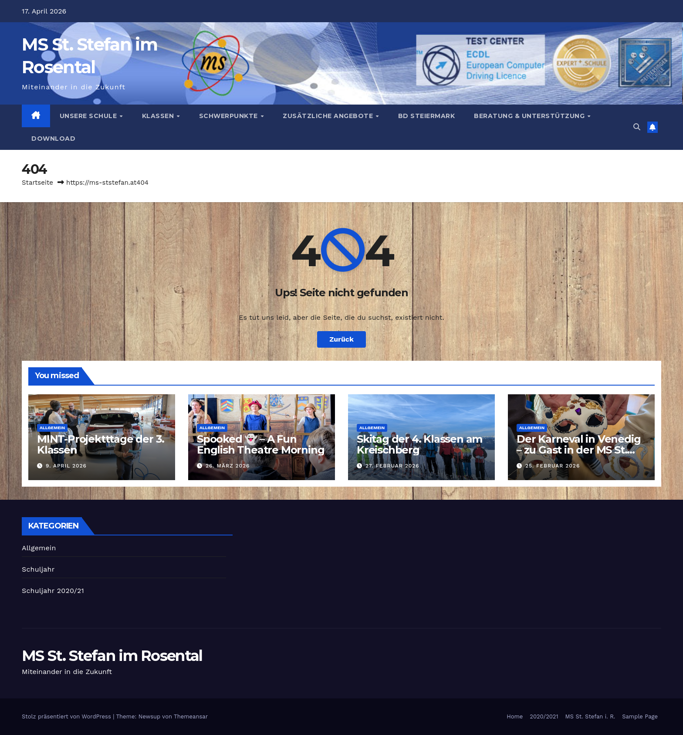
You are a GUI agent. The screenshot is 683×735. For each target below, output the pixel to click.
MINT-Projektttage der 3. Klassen (100, 444)
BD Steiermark (426, 116)
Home (515, 716)
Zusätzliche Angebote (329, 116)
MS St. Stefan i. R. (590, 716)
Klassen (159, 116)
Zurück (341, 339)
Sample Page (640, 716)
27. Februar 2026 (392, 466)
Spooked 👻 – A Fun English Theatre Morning (260, 444)
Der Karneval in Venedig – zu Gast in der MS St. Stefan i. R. (578, 450)
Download (53, 138)
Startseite (37, 182)
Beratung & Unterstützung (530, 116)
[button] (636, 127)
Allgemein (52, 427)
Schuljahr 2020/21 (53, 590)
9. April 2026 (66, 466)
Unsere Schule (89, 116)
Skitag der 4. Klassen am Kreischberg (419, 444)
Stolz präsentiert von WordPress (67, 716)
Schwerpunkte (229, 116)
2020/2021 (544, 716)
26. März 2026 (228, 466)
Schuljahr (38, 569)
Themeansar (191, 716)
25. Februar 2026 (552, 466)
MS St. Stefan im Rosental (112, 656)
